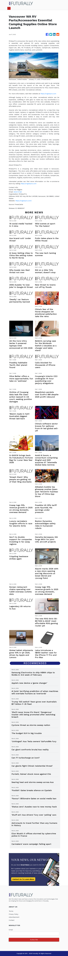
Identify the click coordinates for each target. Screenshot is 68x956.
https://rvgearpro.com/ (23, 201)
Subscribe (34, 940)
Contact (11, 920)
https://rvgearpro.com (49, 94)
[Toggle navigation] (9, 8)
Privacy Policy (14, 914)
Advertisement (14, 917)
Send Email (18, 192)
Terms (11, 911)
